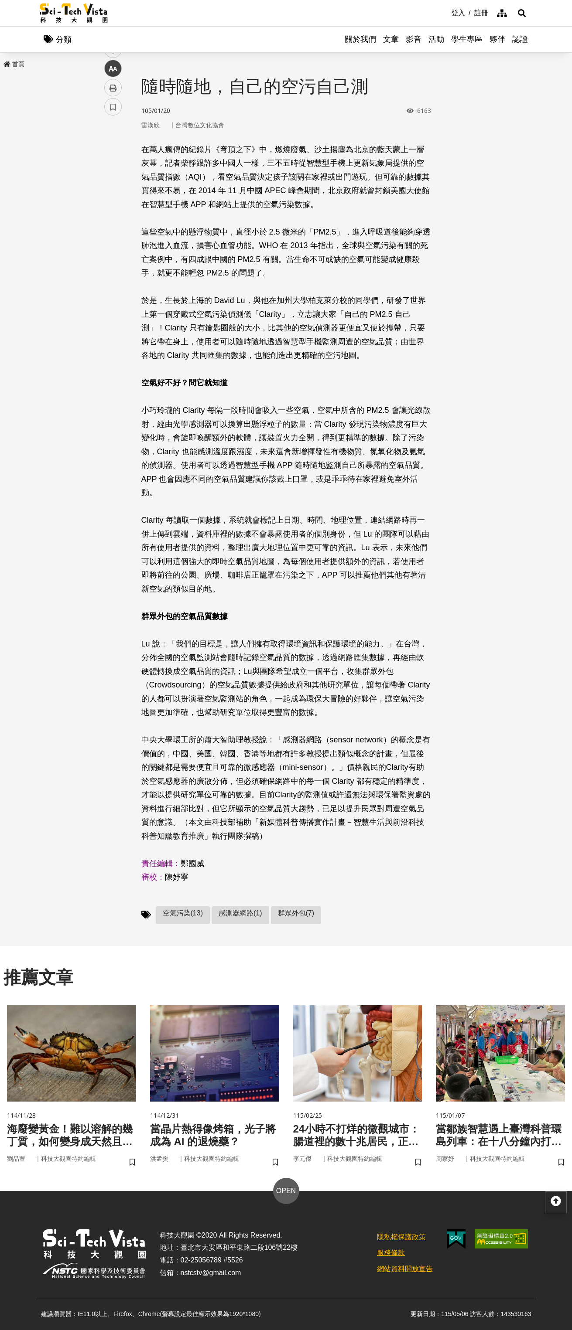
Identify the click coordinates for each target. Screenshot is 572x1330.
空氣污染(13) (183, 913)
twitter (113, 186)
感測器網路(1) (240, 913)
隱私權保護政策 (401, 1237)
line (110, 205)
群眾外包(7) (296, 913)
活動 (436, 39)
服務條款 (391, 1252)
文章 (391, 39)
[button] (522, 13)
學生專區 (467, 39)
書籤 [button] (113, 262)
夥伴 (497, 39)
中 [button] (113, 224)
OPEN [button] (286, 1190)
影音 (413, 39)
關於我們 (360, 39)
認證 (520, 39)
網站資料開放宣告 (405, 1268)
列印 (113, 243)
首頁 (13, 64)
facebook (113, 166)
